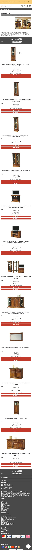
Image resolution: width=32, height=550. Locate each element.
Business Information (5, 528)
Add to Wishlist (16, 74)
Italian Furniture (4, 510)
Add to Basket (16, 77)
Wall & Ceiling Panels (5, 516)
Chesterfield (3, 500)
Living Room (3, 504)
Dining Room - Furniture (5, 505)
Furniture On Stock (4, 502)
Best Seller (3, 520)
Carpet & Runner (4, 522)
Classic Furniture (4, 503)
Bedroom (3, 506)
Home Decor (3, 512)
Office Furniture (4, 507)
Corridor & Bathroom (5, 513)
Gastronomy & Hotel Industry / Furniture (8, 517)
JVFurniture (3, 529)
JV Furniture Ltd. (20, 549)
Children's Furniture (5, 508)
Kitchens (3, 514)
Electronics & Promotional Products (7, 523)
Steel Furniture (4, 509)
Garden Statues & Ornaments (6, 515)
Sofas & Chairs (4, 501)
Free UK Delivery (12, 549)
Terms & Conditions (5, 530)
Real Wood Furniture (5, 511)
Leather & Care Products (5, 518)
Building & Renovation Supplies (7, 524)
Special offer (3, 499)
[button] (28, 546)
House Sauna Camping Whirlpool (7, 519)
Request (2, 531)
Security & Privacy (4, 527)
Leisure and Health (4, 521)
